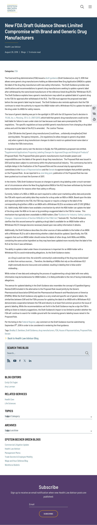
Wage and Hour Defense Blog (16, 460)
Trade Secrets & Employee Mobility (19, 456)
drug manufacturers (46, 330)
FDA (16, 71)
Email (31, 504)
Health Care (9, 399)
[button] (94, 107)
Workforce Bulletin (12, 465)
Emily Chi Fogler (11, 382)
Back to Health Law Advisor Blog (23, 338)
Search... (11, 353)
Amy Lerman (10, 386)
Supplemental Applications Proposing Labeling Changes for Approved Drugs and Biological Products (46, 152)
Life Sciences (10, 403)
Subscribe (48, 514)
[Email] (48, 505)
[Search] (82, 6)
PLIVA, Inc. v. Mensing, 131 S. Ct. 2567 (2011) (22, 117)
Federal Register (29, 322)
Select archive (11, 430)
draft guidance (52, 78)
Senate (52, 169)
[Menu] (90, 7)
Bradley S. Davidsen (17, 330)
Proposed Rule (86, 330)
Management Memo (13, 453)
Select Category (12, 416)
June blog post (46, 173)
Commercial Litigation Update (17, 444)
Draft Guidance (32, 330)
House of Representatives (31, 169)
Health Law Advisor (12, 448)
